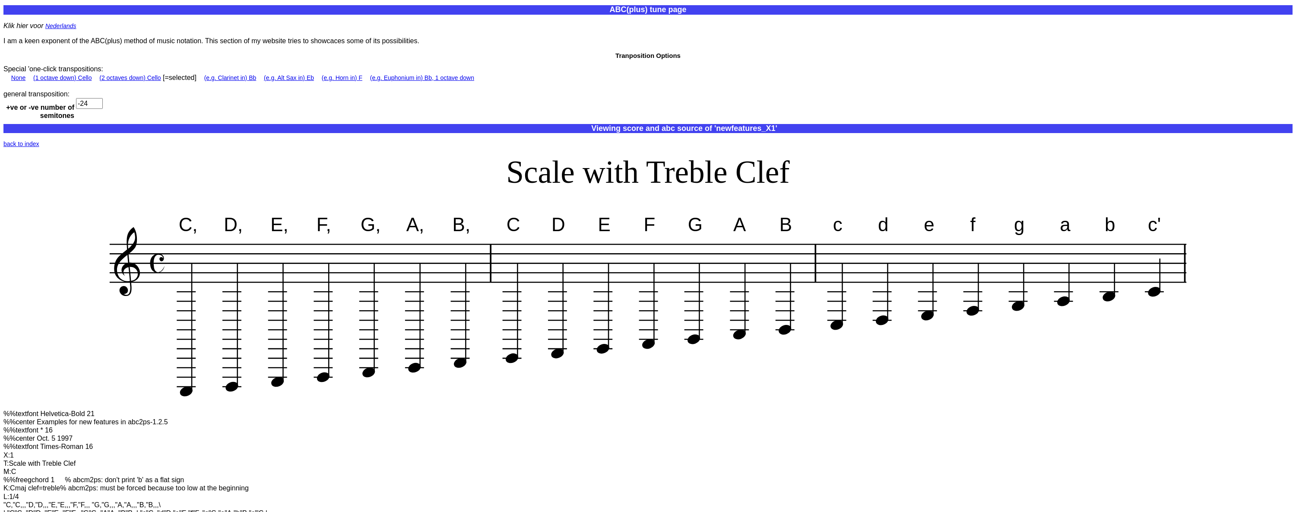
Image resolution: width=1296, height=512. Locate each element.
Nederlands (60, 25)
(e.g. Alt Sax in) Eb (289, 77)
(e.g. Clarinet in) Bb (230, 77)
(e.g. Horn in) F (342, 77)
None (18, 77)
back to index (21, 143)
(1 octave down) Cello (62, 77)
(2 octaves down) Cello (130, 77)
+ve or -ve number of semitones (40, 111)
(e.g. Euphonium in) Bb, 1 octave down (422, 77)
